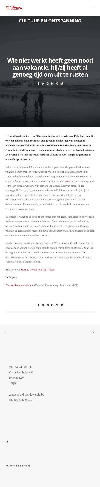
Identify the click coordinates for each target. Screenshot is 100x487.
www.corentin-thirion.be (17, 465)
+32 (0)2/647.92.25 (26, 400)
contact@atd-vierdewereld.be (32, 394)
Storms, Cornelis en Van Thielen (38, 269)
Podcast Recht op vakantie (19, 285)
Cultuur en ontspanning (50, 21)
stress (67, 181)
